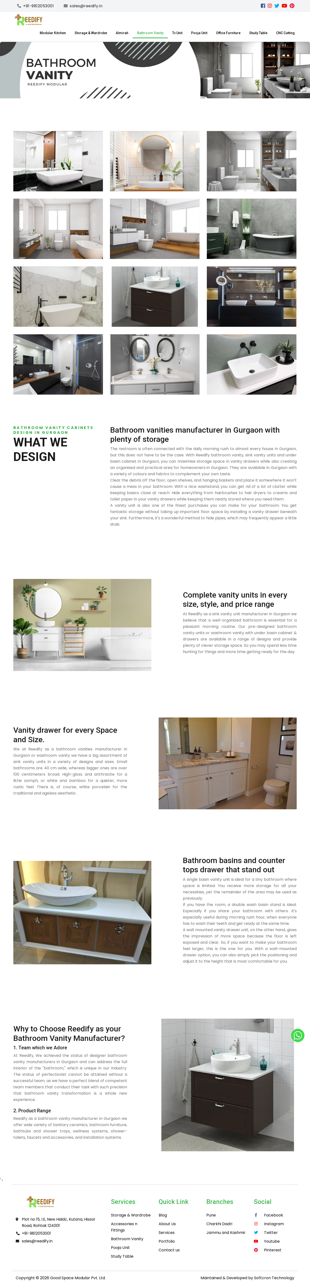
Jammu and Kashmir (226, 1232)
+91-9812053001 (36, 1233)
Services (167, 1232)
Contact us (169, 1250)
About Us (167, 1224)
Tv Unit (177, 33)
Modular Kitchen (53, 33)
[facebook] (263, 5)
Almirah (122, 33)
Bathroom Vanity (150, 33)
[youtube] (284, 5)
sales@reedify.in (37, 1241)
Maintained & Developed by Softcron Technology (247, 1278)
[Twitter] (276, 5)
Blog (163, 1215)
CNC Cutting (285, 33)
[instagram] (270, 5)
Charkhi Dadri (219, 1224)
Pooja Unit (199, 33)
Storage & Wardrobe (91, 33)
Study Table (258, 33)
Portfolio (167, 1241)
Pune (211, 1215)
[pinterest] (292, 5)
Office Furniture (228, 33)
